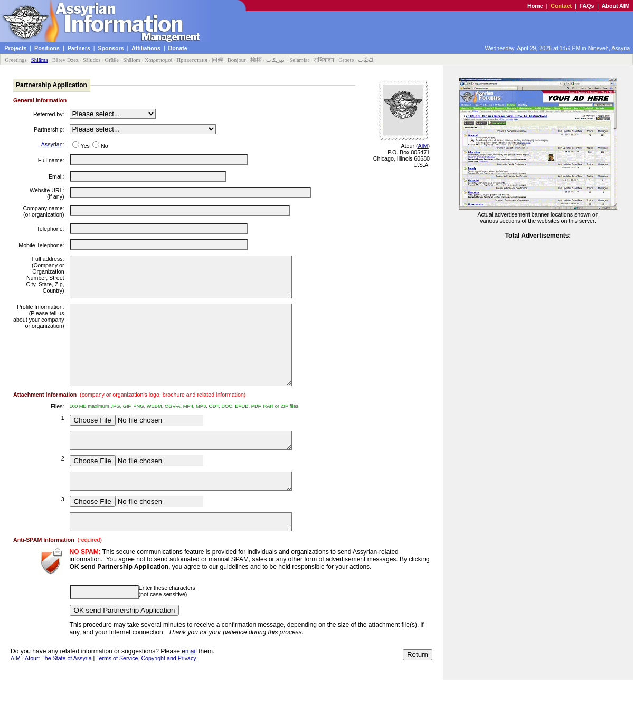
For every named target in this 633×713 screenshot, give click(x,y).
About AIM (616, 6)
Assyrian (52, 144)
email (189, 684)
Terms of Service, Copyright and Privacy (146, 691)
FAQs (587, 6)
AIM (423, 146)
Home (535, 6)
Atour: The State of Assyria (58, 691)
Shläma (39, 60)
